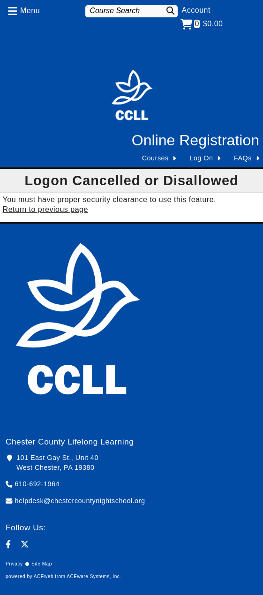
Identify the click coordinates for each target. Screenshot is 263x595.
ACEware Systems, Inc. (94, 576)
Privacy (14, 563)
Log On (201, 158)
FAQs (243, 158)
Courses (155, 158)
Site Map (41, 563)
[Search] (170, 11)
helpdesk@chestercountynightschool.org (80, 501)
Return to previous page (45, 209)
